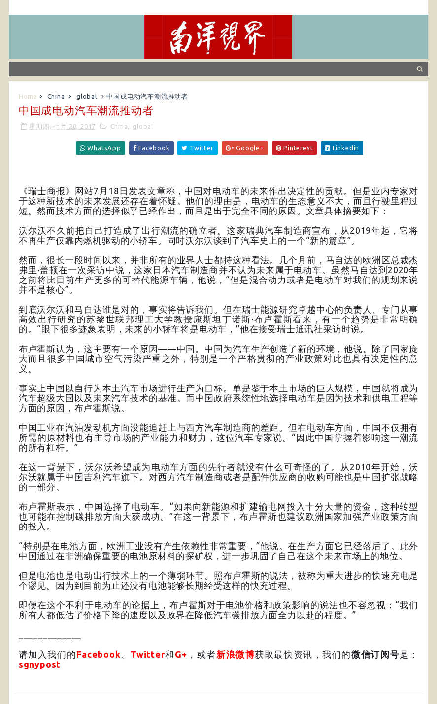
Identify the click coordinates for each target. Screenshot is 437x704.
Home (28, 96)
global (86, 96)
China (56, 96)
